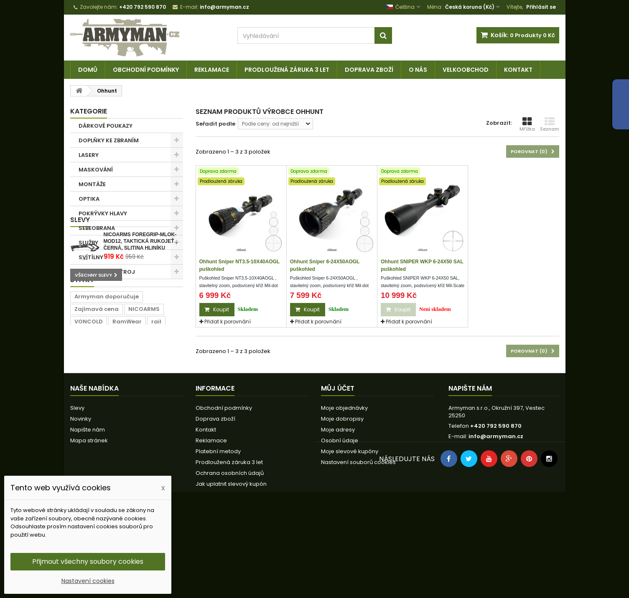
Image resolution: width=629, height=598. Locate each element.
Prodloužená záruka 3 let (286, 70)
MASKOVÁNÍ (96, 170)
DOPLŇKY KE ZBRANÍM (109, 140)
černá (111, 423)
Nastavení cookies (88, 581)
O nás (418, 70)
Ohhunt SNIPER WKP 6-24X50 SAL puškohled (422, 265)
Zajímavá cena (96, 398)
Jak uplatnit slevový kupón (231, 558)
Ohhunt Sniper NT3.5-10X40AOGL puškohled (239, 265)
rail (156, 411)
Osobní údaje (339, 515)
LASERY (89, 155)
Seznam (549, 124)
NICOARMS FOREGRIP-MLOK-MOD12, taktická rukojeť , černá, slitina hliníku (140, 315)
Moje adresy (338, 504)
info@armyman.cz (496, 511)
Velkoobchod (466, 70)
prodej (161, 423)
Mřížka (527, 124)
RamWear (127, 411)
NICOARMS (144, 398)
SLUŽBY (88, 243)
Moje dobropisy (342, 493)
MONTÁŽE (92, 184)
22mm (83, 423)
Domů (87, 70)
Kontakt (518, 70)
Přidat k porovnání (227, 321)
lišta (135, 423)
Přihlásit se (541, 6)
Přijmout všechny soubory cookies (87, 561)
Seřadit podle (215, 124)
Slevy (80, 293)
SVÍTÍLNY (91, 257)
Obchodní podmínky (146, 70)
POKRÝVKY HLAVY (103, 213)
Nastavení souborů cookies (358, 536)
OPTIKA (89, 199)
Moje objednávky (344, 482)
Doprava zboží (369, 70)
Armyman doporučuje (106, 386)
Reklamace (211, 70)
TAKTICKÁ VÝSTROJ (107, 272)
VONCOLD (88, 411)
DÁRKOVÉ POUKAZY (105, 126)
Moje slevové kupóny (349, 526)
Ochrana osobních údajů (230, 547)
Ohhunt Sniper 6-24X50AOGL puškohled (324, 265)
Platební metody (218, 526)
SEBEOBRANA (97, 228)
